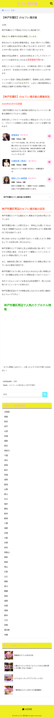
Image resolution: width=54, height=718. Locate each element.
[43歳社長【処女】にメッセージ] (49, 162)
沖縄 (6, 635)
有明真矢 (15, 135)
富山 (6, 494)
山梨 (6, 489)
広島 (6, 572)
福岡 (6, 601)
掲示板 (21, 385)
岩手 (6, 426)
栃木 (6, 470)
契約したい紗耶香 (19, 178)
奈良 (6, 547)
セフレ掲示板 (27, 3)
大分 (6, 620)
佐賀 (6, 606)
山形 (6, 431)
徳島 (6, 581)
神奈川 (7, 451)
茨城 (6, 475)
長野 (6, 480)
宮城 (6, 436)
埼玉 (6, 460)
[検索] (44, 394)
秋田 (6, 422)
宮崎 (6, 625)
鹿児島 (7, 630)
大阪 (6, 538)
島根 (6, 562)
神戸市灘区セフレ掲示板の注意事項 (17, 197)
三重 (6, 523)
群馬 (6, 465)
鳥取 (6, 557)
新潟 (6, 485)
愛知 (6, 509)
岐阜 (6, 514)
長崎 (6, 610)
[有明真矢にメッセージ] (49, 136)
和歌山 (7, 552)
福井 (6, 504)
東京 (6, 446)
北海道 (7, 412)
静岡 (6, 518)
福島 (6, 441)
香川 (6, 586)
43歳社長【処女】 (19, 161)
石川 (6, 499)
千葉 (6, 455)
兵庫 (15, 381)
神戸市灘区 (31, 385)
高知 (6, 596)
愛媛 (6, 591)
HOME (27, 709)
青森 (6, 417)
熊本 (6, 615)
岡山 (6, 567)
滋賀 (6, 528)
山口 (6, 577)
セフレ (13, 385)
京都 (6, 533)
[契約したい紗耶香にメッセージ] (49, 179)
